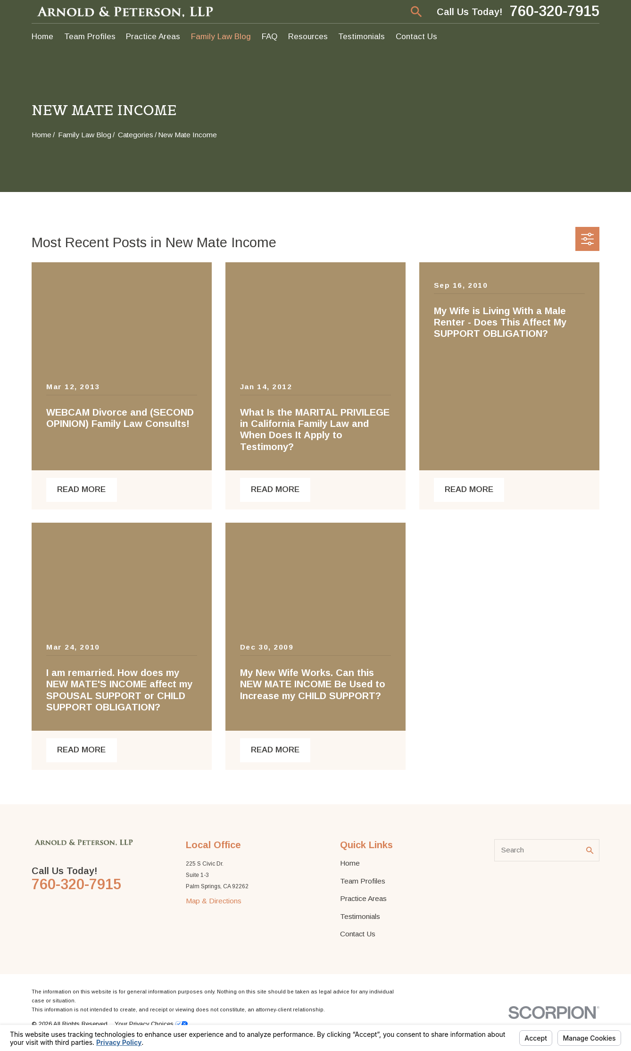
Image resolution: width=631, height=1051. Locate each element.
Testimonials (360, 916)
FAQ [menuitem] (269, 36)
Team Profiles (362, 881)
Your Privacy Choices (151, 1023)
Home (350, 863)
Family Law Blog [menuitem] (221, 36)
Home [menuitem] (42, 36)
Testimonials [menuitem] (361, 36)
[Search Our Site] (590, 850)
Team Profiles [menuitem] (90, 36)
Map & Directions (213, 901)
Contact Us (357, 934)
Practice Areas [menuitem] (153, 36)
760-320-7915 (554, 11)
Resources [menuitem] (308, 36)
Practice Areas (363, 898)
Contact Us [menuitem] (416, 36)
